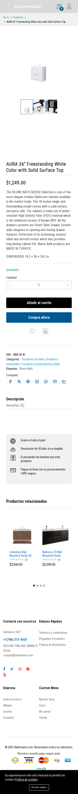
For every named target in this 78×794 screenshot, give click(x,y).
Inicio (6, 17)
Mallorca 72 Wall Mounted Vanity (52, 553)
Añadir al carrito (39, 302)
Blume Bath (26, 368)
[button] (34, 586)
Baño (57, 364)
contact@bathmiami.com (18, 655)
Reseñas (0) (15, 405)
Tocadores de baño (32, 359)
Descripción (15, 399)
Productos (18, 17)
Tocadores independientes (37, 364)
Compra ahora (39, 317)
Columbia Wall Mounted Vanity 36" (21, 553)
